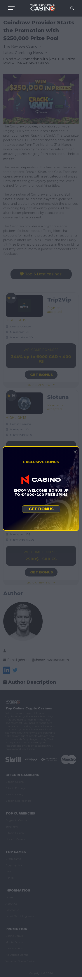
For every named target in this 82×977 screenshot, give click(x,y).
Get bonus (41, 509)
